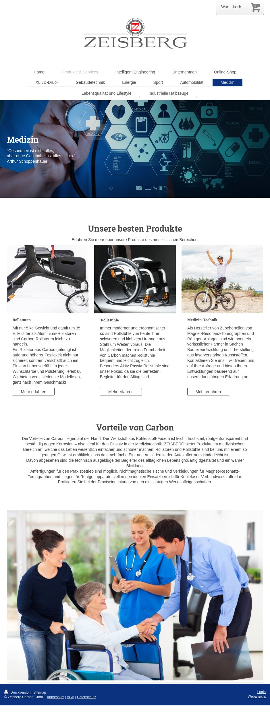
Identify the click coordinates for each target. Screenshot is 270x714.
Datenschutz (86, 697)
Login (261, 692)
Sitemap (39, 692)
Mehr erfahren (33, 391)
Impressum (55, 697)
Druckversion (18, 692)
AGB (70, 697)
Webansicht (257, 696)
